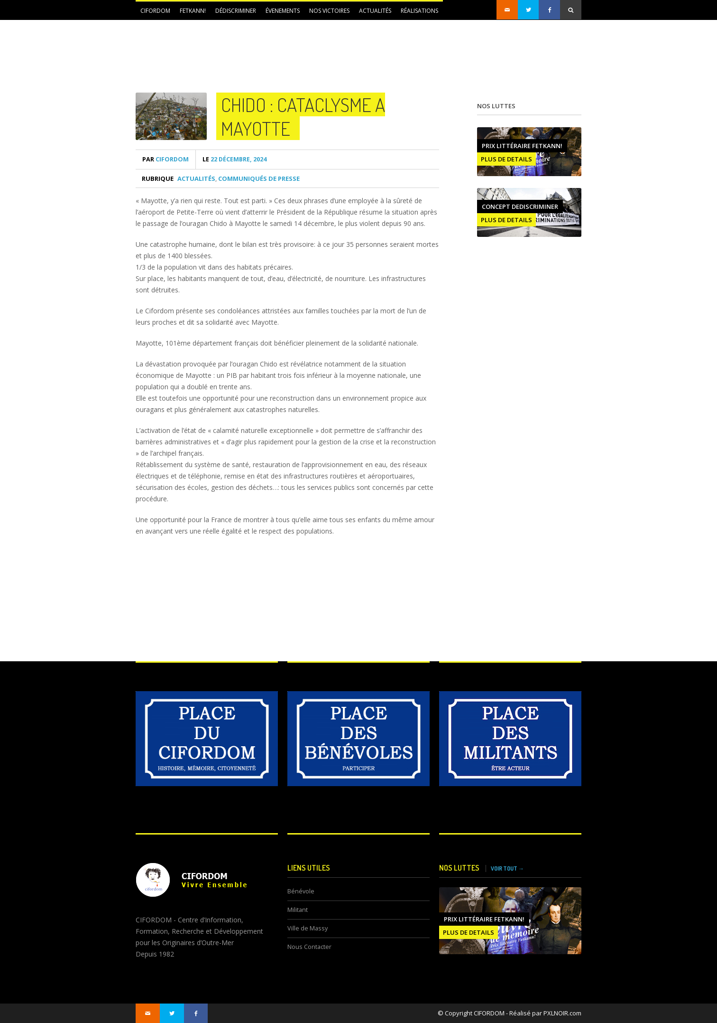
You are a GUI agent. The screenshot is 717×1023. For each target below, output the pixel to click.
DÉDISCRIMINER (235, 11)
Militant (297, 910)
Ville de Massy (307, 928)
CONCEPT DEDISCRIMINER (520, 206)
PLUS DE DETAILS (506, 159)
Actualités (375, 11)
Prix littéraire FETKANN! (522, 145)
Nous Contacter (309, 947)
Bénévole (300, 891)
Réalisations (419, 11)
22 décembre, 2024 (234, 159)
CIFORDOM (155, 11)
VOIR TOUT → (507, 868)
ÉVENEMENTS (283, 11)
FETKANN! (193, 11)
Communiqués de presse (259, 178)
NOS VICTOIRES (329, 11)
